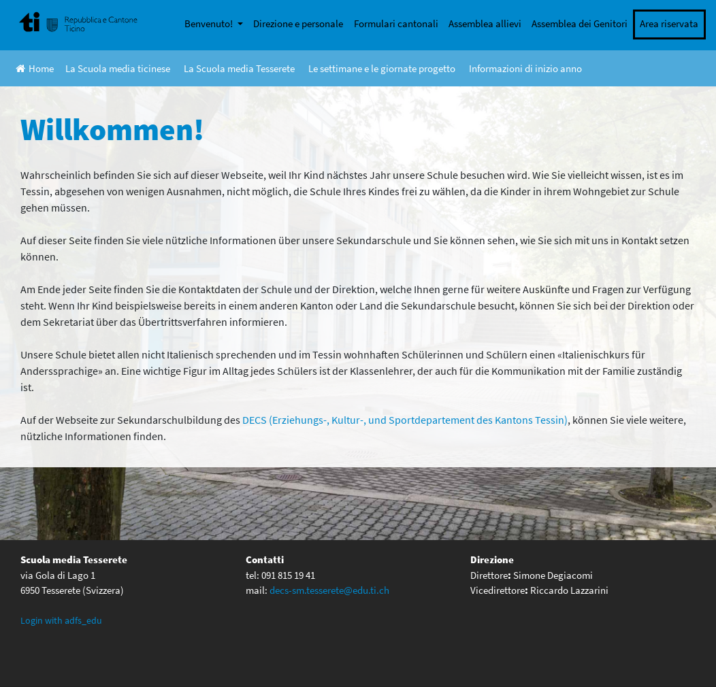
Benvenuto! (209, 23)
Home (35, 68)
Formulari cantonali (396, 23)
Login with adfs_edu (61, 620)
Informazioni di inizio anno (525, 68)
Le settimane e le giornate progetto (381, 68)
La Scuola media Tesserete (239, 68)
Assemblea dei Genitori (580, 23)
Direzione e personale (298, 23)
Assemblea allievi (485, 23)
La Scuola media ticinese (117, 68)
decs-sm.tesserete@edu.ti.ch (329, 590)
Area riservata (669, 23)
